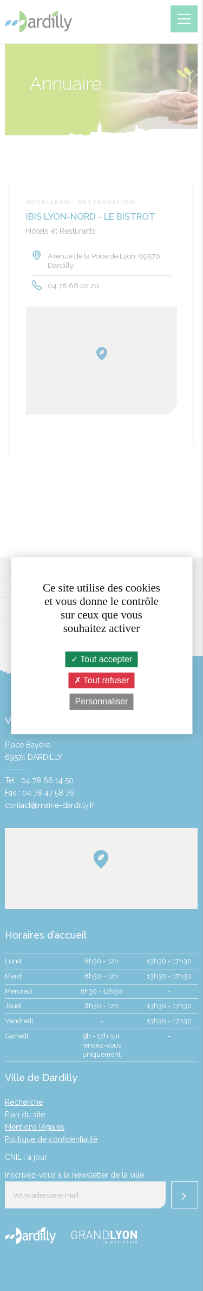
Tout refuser (101, 680)
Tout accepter (101, 659)
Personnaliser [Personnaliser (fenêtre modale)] (101, 701)
